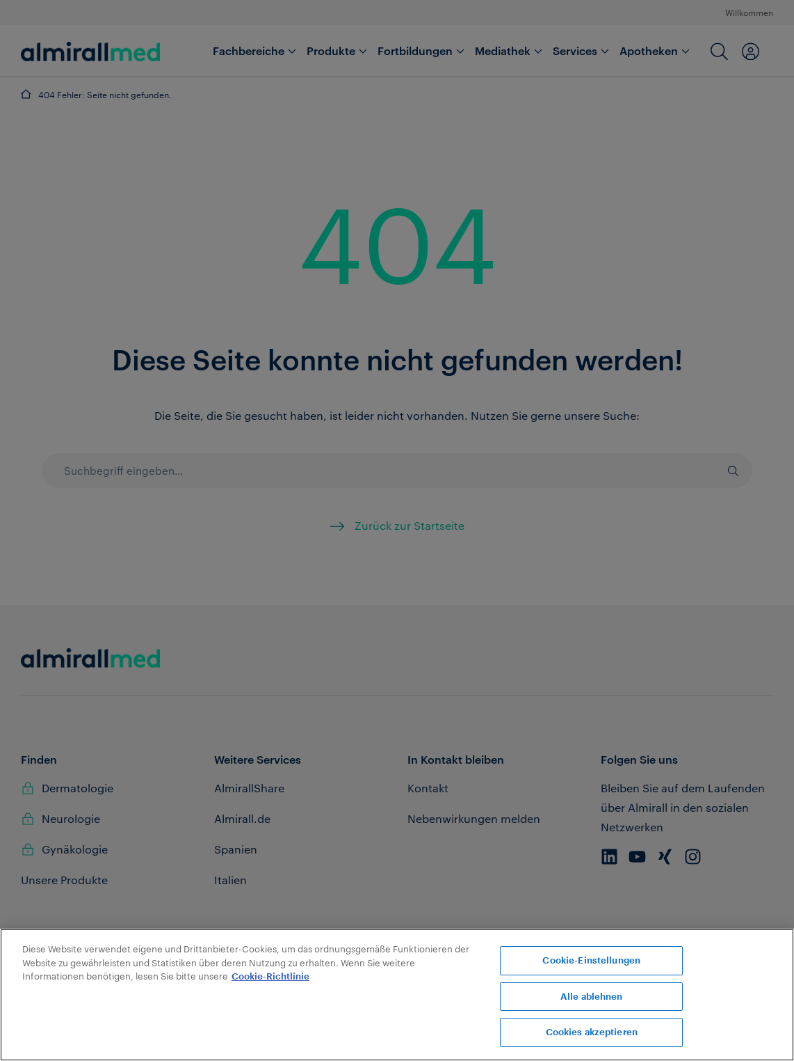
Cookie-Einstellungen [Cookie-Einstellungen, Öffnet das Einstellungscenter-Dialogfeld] (591, 960)
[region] (397, 995)
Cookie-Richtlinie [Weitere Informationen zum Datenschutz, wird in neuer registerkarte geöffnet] (270, 976)
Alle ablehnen (591, 996)
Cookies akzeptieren (592, 1032)
